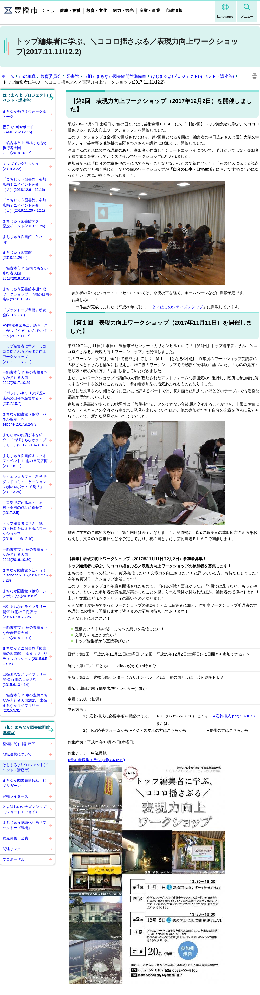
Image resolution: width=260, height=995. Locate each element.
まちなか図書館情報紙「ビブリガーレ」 (24, 783)
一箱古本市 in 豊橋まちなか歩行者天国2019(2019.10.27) (25, 148)
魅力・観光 (123, 10)
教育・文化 (96, 10)
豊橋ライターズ (15, 796)
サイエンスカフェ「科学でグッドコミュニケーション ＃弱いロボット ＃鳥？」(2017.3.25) (24, 484)
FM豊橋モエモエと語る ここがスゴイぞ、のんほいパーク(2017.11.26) (25, 330)
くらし (48, 10)
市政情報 (174, 10)
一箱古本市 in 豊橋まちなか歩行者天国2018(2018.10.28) (25, 273)
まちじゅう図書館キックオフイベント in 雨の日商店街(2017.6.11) (25, 461)
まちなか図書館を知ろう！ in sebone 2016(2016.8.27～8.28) (26, 575)
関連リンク (12, 849)
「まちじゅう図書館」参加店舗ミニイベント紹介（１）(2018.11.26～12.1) (24, 205)
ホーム (8, 76)
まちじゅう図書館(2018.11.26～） (17, 255)
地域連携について (17, 754)
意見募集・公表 (15, 838)
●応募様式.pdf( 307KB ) (234, 716)
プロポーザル (13, 859)
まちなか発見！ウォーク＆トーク (24, 114)
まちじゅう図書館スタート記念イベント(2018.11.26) (24, 223)
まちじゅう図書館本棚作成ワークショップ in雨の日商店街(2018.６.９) (26, 294)
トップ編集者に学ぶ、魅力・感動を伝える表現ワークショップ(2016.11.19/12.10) (24, 531)
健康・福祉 (70, 10)
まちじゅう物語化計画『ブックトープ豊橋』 (24, 825)
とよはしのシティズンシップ (177, 307)
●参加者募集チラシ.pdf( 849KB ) (96, 760)
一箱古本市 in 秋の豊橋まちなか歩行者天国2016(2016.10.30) (25, 554)
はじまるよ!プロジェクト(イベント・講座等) (192, 76)
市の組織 (27, 76)
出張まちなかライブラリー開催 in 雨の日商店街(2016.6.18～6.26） (24, 612)
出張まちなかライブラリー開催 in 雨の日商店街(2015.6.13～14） (24, 679)
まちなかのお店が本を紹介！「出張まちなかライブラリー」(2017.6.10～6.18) (25, 440)
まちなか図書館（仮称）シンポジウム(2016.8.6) (24, 593)
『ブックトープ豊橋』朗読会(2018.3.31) (24, 312)
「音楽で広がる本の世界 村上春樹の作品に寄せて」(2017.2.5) (24, 507)
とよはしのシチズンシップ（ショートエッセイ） (24, 809)
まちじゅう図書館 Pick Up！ (24, 239)
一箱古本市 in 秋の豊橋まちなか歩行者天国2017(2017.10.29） (25, 377)
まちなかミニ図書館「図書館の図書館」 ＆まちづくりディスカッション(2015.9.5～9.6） (25, 656)
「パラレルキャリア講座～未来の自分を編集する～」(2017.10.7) (24, 398)
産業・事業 (149, 10)
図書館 (72, 76)
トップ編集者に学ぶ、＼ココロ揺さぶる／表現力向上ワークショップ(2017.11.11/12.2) (24, 354)
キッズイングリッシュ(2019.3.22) (21, 166)
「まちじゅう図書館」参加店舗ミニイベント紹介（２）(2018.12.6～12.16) (24, 184)
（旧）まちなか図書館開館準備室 (115, 76)
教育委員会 (51, 76)
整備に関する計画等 (19, 744)
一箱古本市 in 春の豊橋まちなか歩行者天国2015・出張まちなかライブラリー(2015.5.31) (25, 702)
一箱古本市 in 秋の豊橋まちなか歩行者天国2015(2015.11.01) (25, 632)
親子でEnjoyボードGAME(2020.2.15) (18, 129)
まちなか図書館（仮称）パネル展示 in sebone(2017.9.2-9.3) (24, 419)
